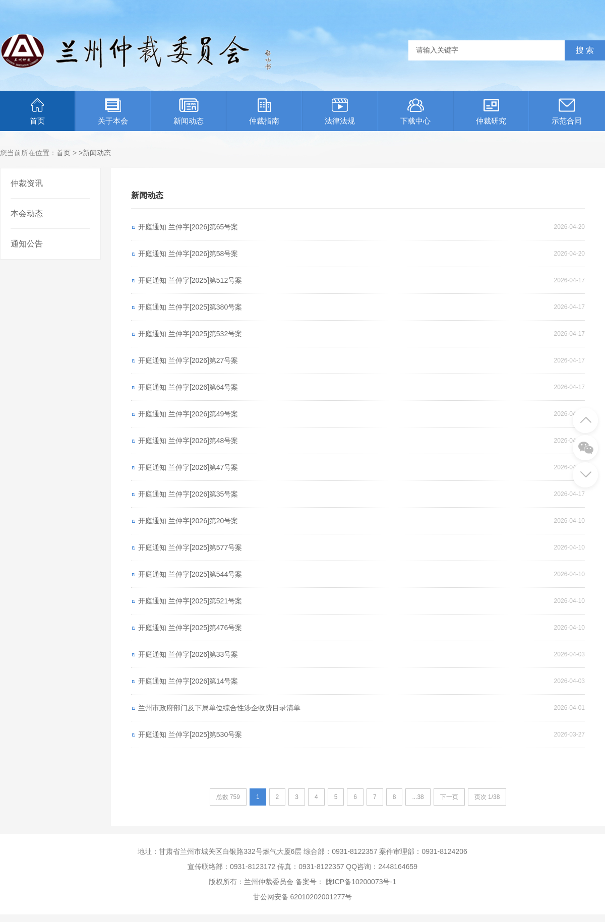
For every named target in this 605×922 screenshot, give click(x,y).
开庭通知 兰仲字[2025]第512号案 (190, 280)
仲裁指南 (264, 111)
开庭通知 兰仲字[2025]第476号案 (190, 628)
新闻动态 (188, 111)
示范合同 (567, 111)
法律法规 (340, 111)
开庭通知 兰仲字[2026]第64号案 (188, 387)
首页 (37, 111)
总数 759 (228, 797)
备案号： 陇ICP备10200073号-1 (345, 882)
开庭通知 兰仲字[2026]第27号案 (188, 360)
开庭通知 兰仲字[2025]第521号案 (190, 601)
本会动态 (27, 213)
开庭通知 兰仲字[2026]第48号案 (188, 441)
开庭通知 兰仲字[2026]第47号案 (188, 467)
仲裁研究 (491, 111)
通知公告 (27, 243)
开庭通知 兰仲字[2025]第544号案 (190, 574)
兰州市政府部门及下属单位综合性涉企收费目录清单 (219, 708)
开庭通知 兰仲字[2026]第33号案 (188, 654)
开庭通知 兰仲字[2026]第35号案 (188, 494)
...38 (418, 797)
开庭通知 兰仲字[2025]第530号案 (190, 734)
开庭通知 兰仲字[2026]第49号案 (188, 414)
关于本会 (113, 111)
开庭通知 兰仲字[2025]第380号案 (190, 307)
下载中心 (415, 111)
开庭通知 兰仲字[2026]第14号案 (188, 681)
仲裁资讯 (27, 183)
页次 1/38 (487, 797)
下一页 (449, 797)
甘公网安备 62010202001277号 (302, 897)
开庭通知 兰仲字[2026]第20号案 (188, 521)
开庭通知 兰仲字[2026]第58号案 (188, 254)
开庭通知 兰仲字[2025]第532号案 (190, 334)
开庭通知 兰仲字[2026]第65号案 (188, 227)
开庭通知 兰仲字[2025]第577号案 (190, 547)
